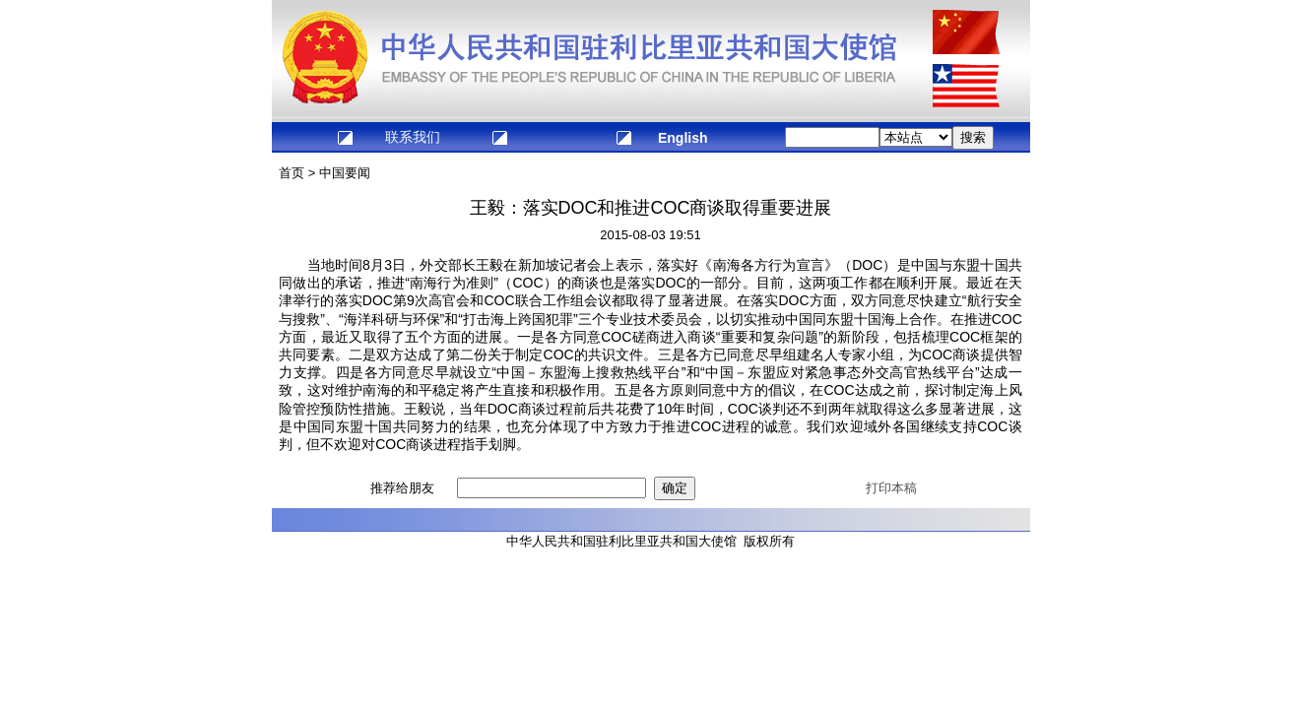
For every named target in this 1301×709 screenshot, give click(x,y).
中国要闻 (344, 172)
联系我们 (412, 137)
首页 (291, 172)
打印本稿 (891, 488)
